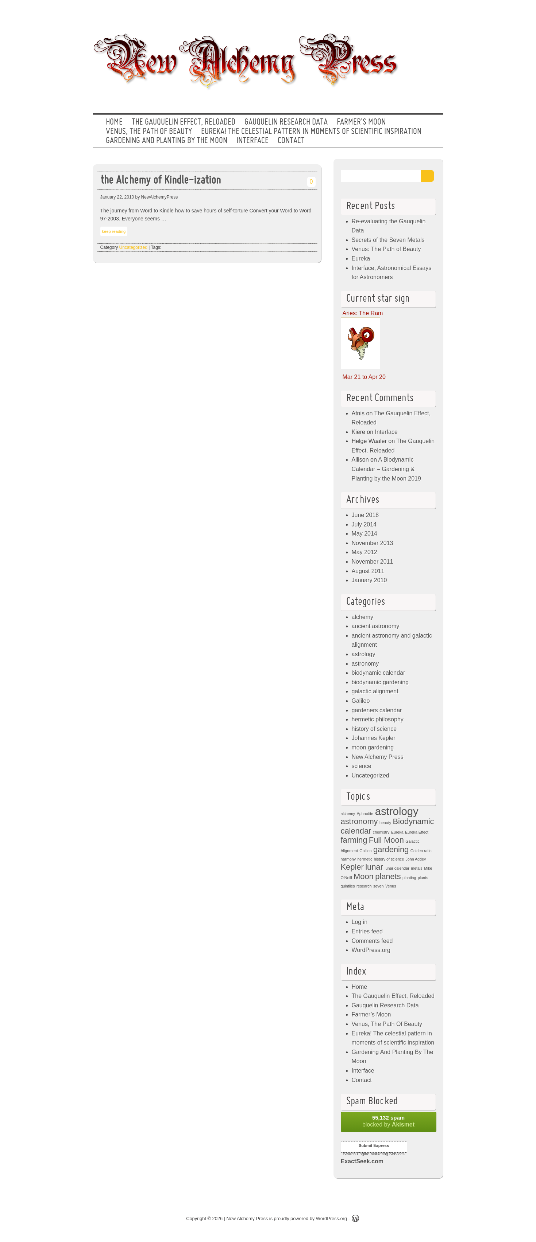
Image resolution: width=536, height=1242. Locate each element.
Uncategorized (133, 247)
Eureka (361, 258)
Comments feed (372, 941)
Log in (360, 922)
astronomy (365, 664)
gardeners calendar (377, 710)
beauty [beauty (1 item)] (385, 822)
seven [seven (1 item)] (378, 886)
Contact (291, 141)
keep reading (114, 231)
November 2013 (372, 543)
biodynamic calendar (378, 673)
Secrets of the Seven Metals (388, 240)
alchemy (363, 617)
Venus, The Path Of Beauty (149, 132)
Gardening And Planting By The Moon (166, 141)
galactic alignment (375, 691)
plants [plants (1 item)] (423, 877)
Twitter (387, 13)
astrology (363, 654)
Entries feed (367, 931)
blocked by (388, 1121)
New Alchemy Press (378, 757)
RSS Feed (433, 13)
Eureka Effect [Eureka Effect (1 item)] (416, 832)
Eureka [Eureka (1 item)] (397, 832)
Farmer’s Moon (361, 122)
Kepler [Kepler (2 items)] (352, 866)
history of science (374, 729)
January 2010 (369, 580)
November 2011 (372, 562)
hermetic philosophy (378, 719)
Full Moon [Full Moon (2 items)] (386, 840)
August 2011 (368, 571)
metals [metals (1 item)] (416, 868)
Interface (252, 141)
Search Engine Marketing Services (374, 1154)
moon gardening (373, 747)
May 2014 (364, 533)
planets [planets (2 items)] (388, 876)
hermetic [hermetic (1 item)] (364, 859)
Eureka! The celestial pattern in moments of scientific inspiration (311, 132)
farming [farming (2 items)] (354, 840)
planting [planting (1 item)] (409, 877)
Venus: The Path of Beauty (386, 249)
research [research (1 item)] (363, 886)
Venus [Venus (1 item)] (390, 886)
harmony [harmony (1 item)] (348, 859)
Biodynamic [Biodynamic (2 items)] (413, 821)
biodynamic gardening (380, 682)
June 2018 (365, 515)
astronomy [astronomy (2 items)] (359, 821)
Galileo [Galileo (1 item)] (365, 851)
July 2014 (364, 524)
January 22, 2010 (117, 197)
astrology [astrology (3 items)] (397, 811)
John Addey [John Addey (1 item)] (416, 859)
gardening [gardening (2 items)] (391, 849)
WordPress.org (371, 950)
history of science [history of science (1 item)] (389, 859)
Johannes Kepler (374, 738)
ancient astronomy (376, 626)
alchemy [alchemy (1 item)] (348, 813)
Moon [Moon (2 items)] (364, 876)
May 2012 (364, 552)
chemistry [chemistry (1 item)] (381, 832)
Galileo (361, 701)
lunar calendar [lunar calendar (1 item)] (397, 868)
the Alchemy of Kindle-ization (160, 181)
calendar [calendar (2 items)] (356, 830)
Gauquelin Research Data (286, 122)
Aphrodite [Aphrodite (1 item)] (365, 813)
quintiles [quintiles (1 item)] (348, 886)
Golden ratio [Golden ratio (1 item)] (421, 851)
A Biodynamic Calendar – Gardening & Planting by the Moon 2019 (386, 469)
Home (114, 122)
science (361, 766)
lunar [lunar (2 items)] (374, 866)
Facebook (410, 13)
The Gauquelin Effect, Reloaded (183, 122)
